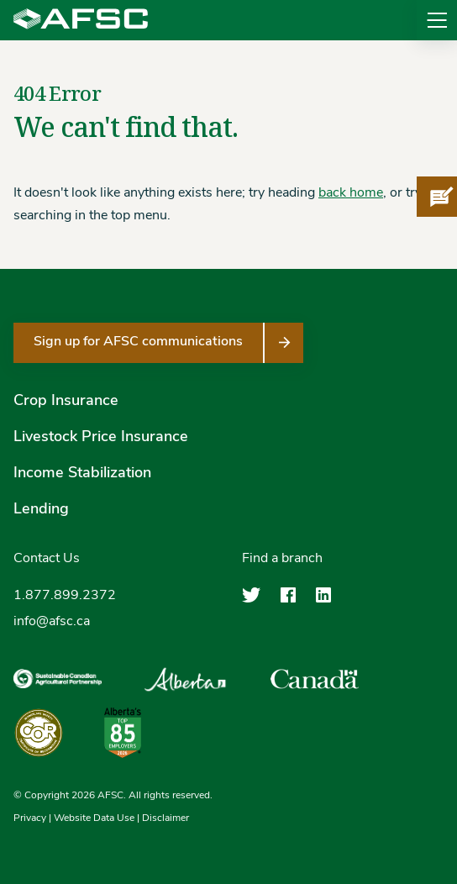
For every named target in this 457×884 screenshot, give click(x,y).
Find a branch (282, 559)
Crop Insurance (65, 401)
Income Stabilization (82, 473)
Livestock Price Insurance (100, 437)
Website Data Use (94, 818)
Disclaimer (165, 818)
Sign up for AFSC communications (138, 342)
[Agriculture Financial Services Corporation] (80, 20)
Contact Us (46, 559)
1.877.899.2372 (64, 595)
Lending (41, 510)
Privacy (29, 818)
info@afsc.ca (51, 622)
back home (350, 193)
